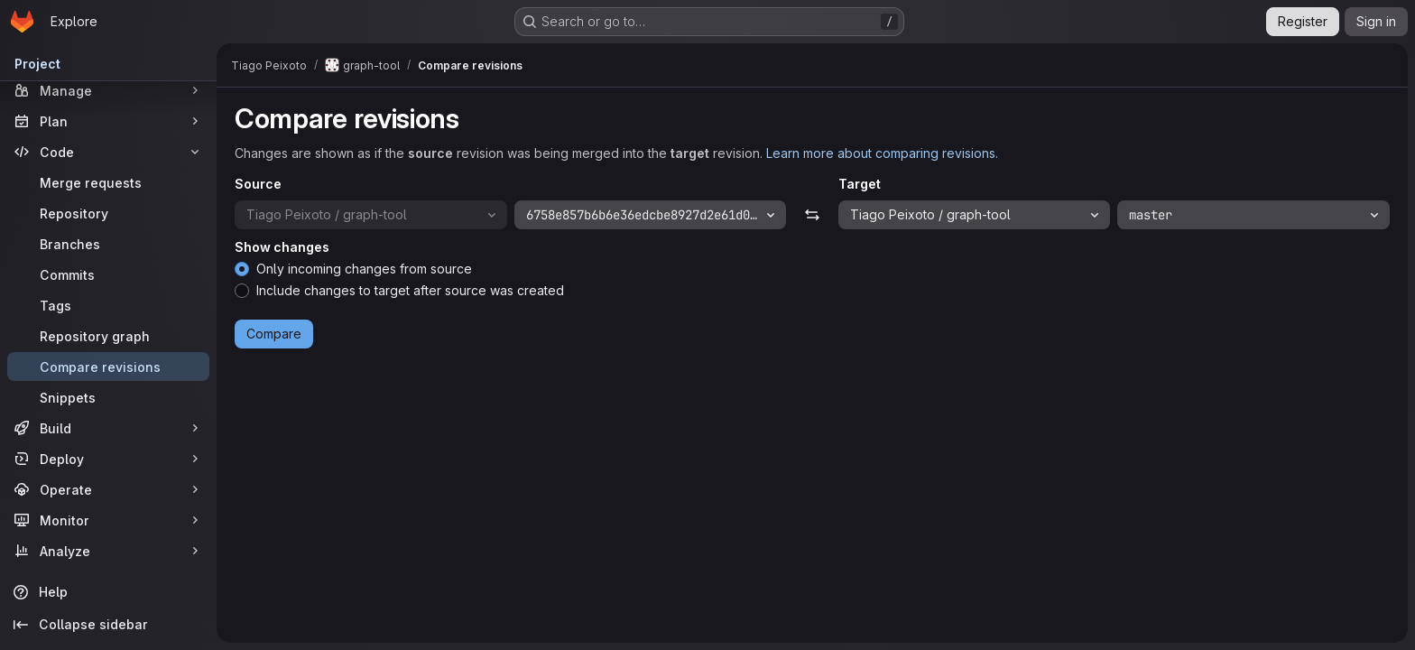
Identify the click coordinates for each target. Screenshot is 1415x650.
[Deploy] (108, 458)
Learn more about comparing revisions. (882, 153)
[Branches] (108, 243)
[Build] (108, 427)
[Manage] (108, 90)
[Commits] (108, 274)
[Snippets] (108, 397)
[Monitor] (108, 520)
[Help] (108, 592)
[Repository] (108, 213)
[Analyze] (108, 550)
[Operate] (108, 489)
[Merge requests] (108, 182)
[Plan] (108, 121)
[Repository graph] (108, 335)
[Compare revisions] (108, 366)
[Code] (108, 151)
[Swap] (811, 214)
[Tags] (108, 305)
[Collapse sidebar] (108, 624)
